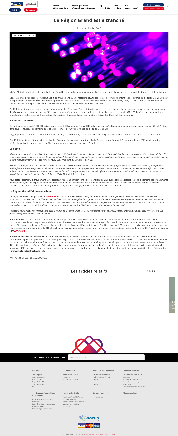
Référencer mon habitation (101, 375)
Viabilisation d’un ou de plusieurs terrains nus (133, 383)
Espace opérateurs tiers (153, 9)
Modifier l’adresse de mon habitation (101, 378)
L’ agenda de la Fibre (39, 382)
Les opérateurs (69, 371)
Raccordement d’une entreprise (133, 379)
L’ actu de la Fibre (37, 379)
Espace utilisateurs (131, 371)
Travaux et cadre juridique (71, 404)
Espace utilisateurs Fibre (60, 7)
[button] (154, 277)
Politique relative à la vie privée (106, 434)
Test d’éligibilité (37, 375)
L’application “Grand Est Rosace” (73, 397)
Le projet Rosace (98, 397)
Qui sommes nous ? (131, 7)
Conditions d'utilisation (90, 434)
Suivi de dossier (153, 5)
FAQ (33, 387)
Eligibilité (15, 10)
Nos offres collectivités (70, 399)
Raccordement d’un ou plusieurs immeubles (42, 400)
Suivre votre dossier (38, 377)
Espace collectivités (104, 7)
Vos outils (36, 371)
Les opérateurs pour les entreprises (70, 381)
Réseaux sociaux (130, 393)
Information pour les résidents (42, 409)
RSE (94, 399)
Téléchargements (37, 384)
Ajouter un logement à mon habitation (101, 383)
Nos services (67, 406)
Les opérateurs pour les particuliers (70, 376)
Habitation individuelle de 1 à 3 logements (133, 376)
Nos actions (117, 7)
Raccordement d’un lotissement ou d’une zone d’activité (43, 405)
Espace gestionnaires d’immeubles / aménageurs (83, 7)
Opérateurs (30, 10)
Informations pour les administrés (73, 402)
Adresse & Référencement (104, 371)
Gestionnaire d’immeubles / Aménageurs (43, 394)
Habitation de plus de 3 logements (134, 387)
